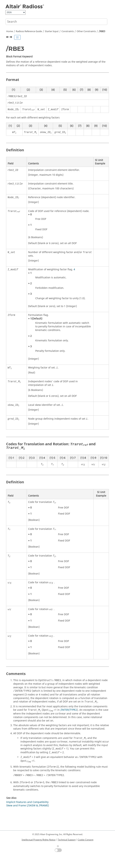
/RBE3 (102, 31)
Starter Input (52, 31)
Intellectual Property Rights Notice (39, 839)
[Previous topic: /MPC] (7, 37)
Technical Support (67, 839)
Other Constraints (86, 31)
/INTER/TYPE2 (68, 710)
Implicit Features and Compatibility (27, 802)
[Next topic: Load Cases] (11, 37)
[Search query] (56, 21)
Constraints (67, 31)
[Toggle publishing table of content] (17, 37)
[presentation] (83, 464)
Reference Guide (29, 31)
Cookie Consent (85, 839)
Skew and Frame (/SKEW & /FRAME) (27, 805)
